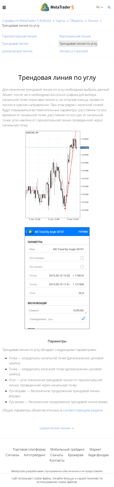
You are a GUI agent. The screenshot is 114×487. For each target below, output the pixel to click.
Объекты (76, 21)
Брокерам (75, 455)
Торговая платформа (29, 449)
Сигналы (12, 455)
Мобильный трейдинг (67, 449)
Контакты (57, 460)
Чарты (60, 21)
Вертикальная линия (75, 36)
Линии (93, 21)
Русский (97, 7)
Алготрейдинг (35, 455)
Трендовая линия (15, 43)
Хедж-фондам (98, 455)
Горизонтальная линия (19, 36)
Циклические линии (17, 51)
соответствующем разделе (83, 410)
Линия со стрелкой (73, 51)
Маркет (95, 449)
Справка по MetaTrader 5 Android (26, 21)
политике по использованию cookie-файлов (70, 480)
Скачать (56, 455)
